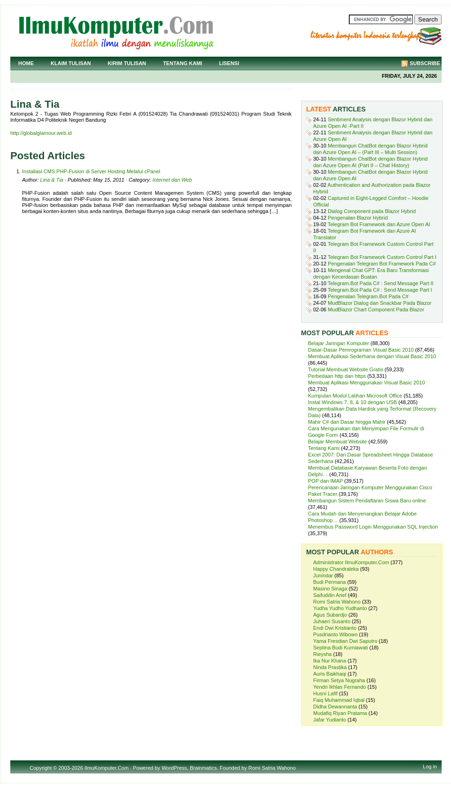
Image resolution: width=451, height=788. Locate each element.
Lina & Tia (51, 180)
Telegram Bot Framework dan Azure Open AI (379, 224)
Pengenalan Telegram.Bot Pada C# (368, 296)
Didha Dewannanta (335, 706)
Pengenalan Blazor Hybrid (358, 218)
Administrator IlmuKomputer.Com (351, 562)
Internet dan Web (172, 180)
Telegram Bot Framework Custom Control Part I (382, 257)
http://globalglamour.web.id (41, 133)
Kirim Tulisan (127, 63)
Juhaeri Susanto (332, 621)
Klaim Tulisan (71, 63)
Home (26, 63)
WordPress (174, 768)
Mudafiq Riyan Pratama (340, 713)
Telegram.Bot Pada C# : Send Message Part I (380, 290)
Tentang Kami (183, 63)
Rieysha (322, 654)
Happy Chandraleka (336, 569)
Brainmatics (203, 768)
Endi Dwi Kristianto (334, 628)
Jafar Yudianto (329, 719)
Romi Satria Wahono (337, 601)
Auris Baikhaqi (329, 674)
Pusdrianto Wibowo (335, 634)
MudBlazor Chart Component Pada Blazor (376, 309)
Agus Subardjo (330, 615)
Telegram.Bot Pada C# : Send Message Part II (381, 283)
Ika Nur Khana (329, 660)
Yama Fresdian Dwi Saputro (345, 641)
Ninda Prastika (330, 667)
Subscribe (425, 63)
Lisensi (229, 63)
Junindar (323, 575)
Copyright (41, 768)
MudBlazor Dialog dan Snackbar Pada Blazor (379, 303)
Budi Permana (329, 582)
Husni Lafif (325, 693)
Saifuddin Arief (329, 595)
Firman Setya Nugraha (339, 680)
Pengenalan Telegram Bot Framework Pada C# (382, 263)
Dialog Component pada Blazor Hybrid (372, 211)
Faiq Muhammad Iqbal (338, 700)
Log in (430, 766)
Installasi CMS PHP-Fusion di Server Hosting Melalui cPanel (91, 171)
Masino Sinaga (330, 588)
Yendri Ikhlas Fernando (339, 687)
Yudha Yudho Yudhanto (340, 608)
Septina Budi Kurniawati (340, 647)
